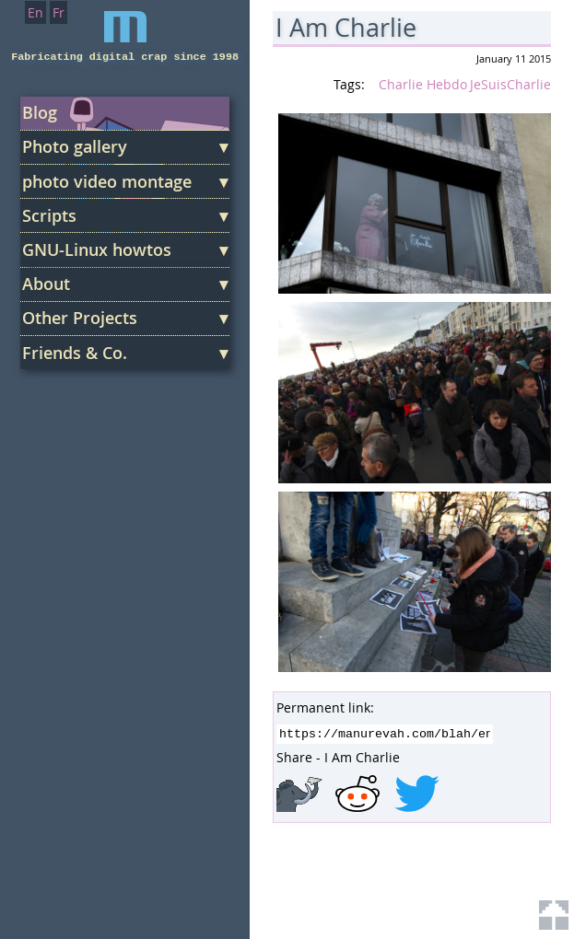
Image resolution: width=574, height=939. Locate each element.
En (35, 12)
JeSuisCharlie (510, 84)
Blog (39, 112)
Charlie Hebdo (423, 84)
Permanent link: (325, 707)
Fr (58, 12)
